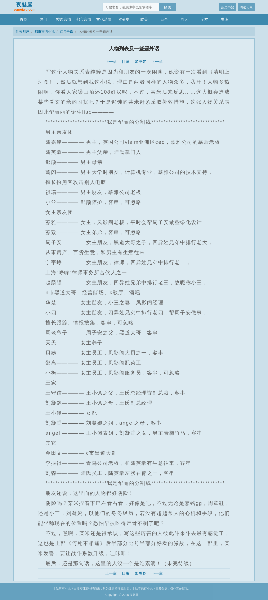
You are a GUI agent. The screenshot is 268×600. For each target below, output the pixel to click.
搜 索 (167, 7)
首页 (23, 19)
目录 (125, 62)
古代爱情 (103, 19)
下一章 (157, 62)
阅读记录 (246, 7)
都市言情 (83, 19)
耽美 (144, 19)
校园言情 (63, 19)
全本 (204, 19)
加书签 (140, 62)
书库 (224, 19)
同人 (184, 19)
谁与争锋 (66, 31)
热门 (43, 19)
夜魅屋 (24, 7)
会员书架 (227, 7)
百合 (164, 19)
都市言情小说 (45, 31)
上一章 (111, 62)
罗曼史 (124, 19)
